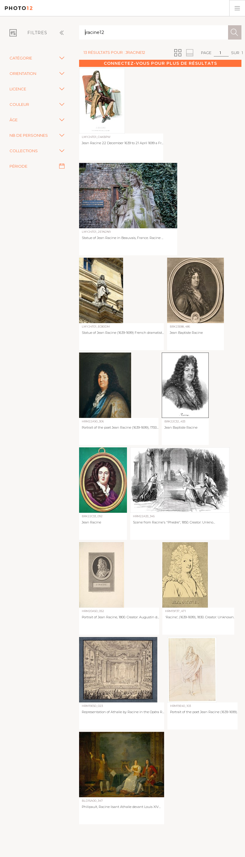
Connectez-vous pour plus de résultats (160, 63)
